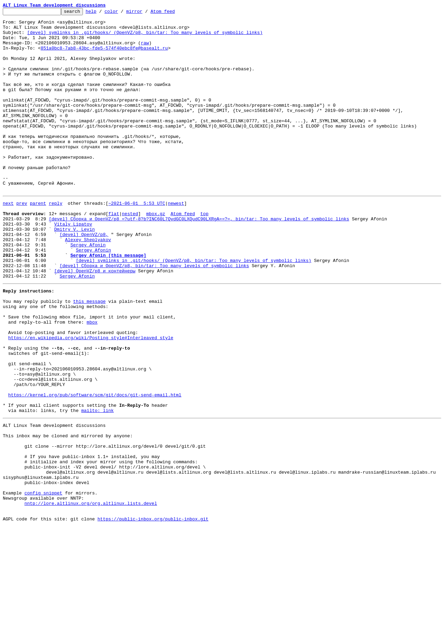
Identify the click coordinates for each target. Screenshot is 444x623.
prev (21, 240)
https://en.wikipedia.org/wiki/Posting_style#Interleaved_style (90, 400)
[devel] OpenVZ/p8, (84, 278)
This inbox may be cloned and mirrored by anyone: (68, 515)
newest (176, 240)
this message (89, 356)
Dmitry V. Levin (74, 272)
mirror (145, 13)
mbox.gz (155, 253)
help (101, 13)
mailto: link (97, 487)
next (8, 240)
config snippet (43, 584)
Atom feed (173, 13)
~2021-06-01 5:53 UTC (136, 240)
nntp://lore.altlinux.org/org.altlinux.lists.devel (90, 597)
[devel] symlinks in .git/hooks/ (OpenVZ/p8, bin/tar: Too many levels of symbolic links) (145, 37)
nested (130, 253)
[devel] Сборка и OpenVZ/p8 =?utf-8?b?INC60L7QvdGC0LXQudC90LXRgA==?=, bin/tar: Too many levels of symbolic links (199, 259)
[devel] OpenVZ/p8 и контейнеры (94, 321)
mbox (92, 381)
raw (145, 50)
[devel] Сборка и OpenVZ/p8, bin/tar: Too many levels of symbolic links (154, 315)
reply (55, 240)
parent (38, 240)
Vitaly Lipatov (73, 265)
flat (113, 253)
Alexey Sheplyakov (88, 284)
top (204, 253)
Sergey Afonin (87, 290)
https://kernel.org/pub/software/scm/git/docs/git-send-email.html (94, 468)
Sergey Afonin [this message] (108, 303)
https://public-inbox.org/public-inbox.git (152, 615)
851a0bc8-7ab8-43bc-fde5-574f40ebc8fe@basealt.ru (104, 56)
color (122, 13)
